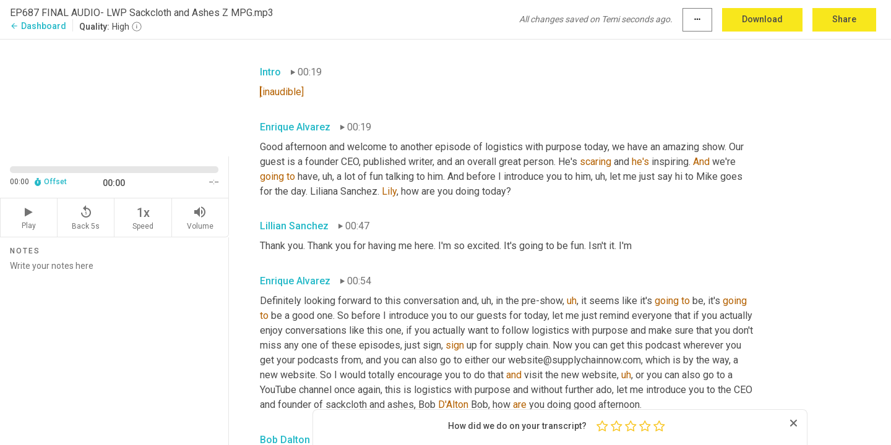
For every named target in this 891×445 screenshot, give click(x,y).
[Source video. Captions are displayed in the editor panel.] (114, 97)
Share (844, 19)
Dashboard (38, 26)
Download (762, 19)
